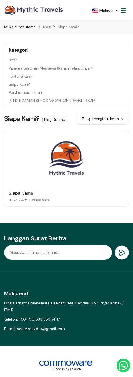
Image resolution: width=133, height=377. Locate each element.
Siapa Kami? (68, 27)
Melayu (102, 10)
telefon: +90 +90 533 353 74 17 (32, 319)
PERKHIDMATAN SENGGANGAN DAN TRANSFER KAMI (52, 100)
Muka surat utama (20, 27)
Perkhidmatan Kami (25, 92)
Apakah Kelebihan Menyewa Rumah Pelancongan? (51, 68)
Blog (47, 27)
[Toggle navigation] (123, 10)
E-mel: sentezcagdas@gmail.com (34, 328)
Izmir (13, 60)
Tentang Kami (20, 76)
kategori (18, 50)
